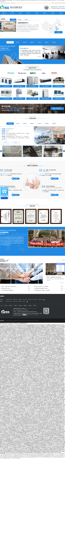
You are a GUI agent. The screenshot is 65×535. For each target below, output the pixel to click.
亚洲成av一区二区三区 (55, 454)
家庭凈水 (24, 301)
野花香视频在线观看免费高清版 (23, 454)
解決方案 (28, 13)
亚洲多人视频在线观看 (39, 454)
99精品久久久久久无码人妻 (55, 455)
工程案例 (36, 13)
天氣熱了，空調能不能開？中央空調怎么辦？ (54, 277)
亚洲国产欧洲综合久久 (9, 454)
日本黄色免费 (35, 453)
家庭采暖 (20, 301)
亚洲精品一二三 (10, 458)
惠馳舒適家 (7, 320)
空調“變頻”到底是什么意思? (5, 288)
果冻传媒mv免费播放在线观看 (15, 456)
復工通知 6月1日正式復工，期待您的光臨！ (41, 286)
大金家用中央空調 (9, 301)
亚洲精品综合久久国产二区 (20, 455)
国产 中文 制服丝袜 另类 (48, 453)
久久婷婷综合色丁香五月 (23, 457)
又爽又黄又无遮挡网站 (47, 454)
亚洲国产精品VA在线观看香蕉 (38, 455)
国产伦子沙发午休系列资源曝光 (56, 457)
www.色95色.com (32, 454)
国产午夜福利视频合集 (20, 453)
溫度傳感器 (11, 320)
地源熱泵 (35, 299)
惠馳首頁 (4, 13)
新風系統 (20, 13)
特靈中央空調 (15, 299)
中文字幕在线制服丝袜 (6, 456)
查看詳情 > (16, 142)
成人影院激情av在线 (28, 455)
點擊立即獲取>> (57, 108)
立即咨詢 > (6, 142)
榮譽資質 (44, 13)
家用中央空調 (26, 320)
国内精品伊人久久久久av (56, 453)
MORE (39, 56)
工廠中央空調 (40, 299)
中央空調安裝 (21, 320)
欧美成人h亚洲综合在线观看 (11, 453)
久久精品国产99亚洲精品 (28, 453)
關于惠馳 (52, 13)
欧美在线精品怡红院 (34, 456)
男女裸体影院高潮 (31, 457)
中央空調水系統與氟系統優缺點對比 (7, 290)
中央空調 (12, 13)
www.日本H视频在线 (16, 458)
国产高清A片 (15, 454)
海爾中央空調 (30, 299)
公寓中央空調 (15, 301)
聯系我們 (61, 13)
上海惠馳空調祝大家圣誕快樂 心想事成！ (41, 288)
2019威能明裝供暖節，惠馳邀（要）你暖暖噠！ (42, 290)
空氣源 (29, 320)
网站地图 (6, 325)
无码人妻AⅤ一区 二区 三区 (38, 457)
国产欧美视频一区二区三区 (5, 457)
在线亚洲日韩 (5, 455)
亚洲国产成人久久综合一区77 (25, 456)
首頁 (1, 305)
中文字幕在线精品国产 (47, 455)
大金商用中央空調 (9, 299)
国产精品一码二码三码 (51, 456)
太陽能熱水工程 (16, 320)
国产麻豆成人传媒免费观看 (42, 456)
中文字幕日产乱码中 (47, 457)
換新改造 (10, 305)
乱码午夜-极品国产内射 (15, 457)
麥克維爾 (20, 299)
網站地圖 (34, 308)
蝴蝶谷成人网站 (40, 453)
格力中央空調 (25, 299)
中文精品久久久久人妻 (11, 455)
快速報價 (20, 305)
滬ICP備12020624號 (29, 308)
